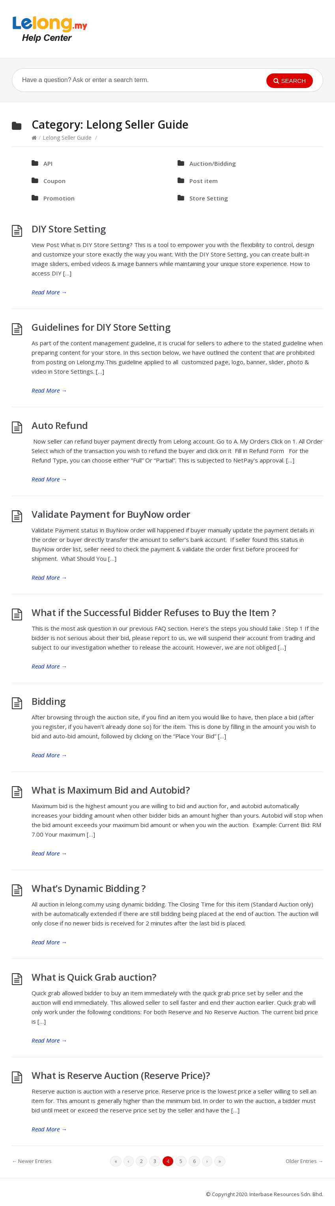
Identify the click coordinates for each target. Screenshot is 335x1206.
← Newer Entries (32, 1161)
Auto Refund (60, 425)
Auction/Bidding (212, 163)
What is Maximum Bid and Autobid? (110, 789)
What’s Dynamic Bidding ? (88, 888)
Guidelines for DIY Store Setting (101, 326)
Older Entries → (304, 1161)
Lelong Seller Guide (67, 137)
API (47, 163)
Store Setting (208, 198)
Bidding (49, 701)
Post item (203, 181)
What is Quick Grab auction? (94, 976)
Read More (49, 292)
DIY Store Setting (69, 228)
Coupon (54, 181)
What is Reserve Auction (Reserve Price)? (121, 1075)
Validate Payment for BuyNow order (111, 514)
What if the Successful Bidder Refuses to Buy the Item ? (154, 612)
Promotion (59, 198)
